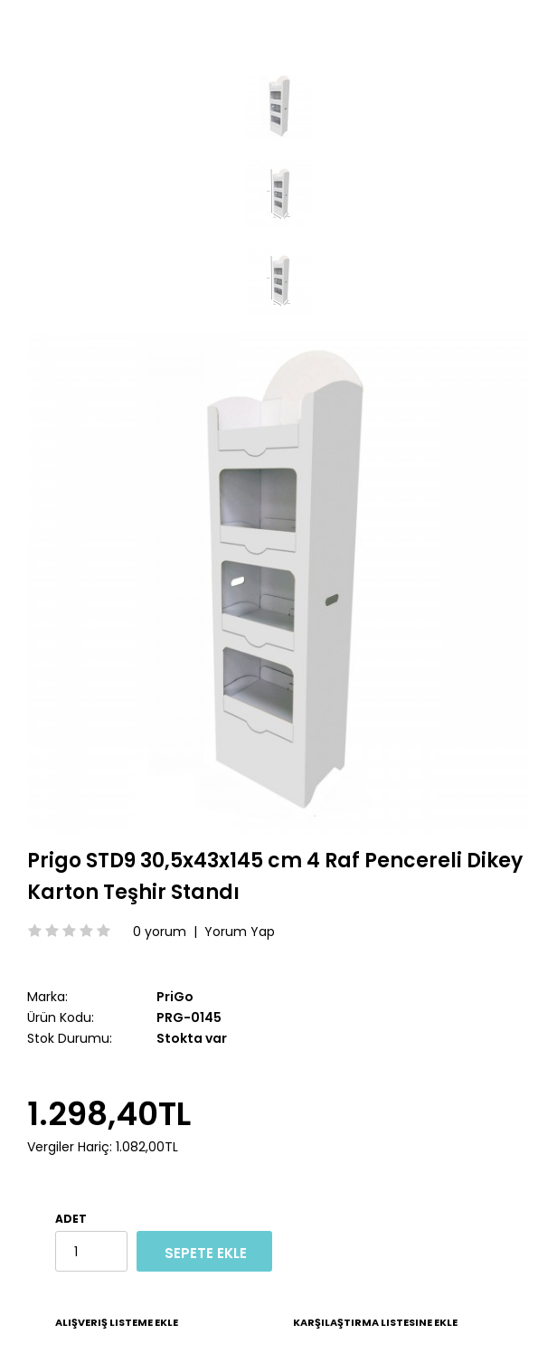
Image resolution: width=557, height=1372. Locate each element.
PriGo (175, 997)
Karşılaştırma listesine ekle (375, 1322)
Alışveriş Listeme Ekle (116, 1322)
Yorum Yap (239, 932)
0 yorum (159, 932)
